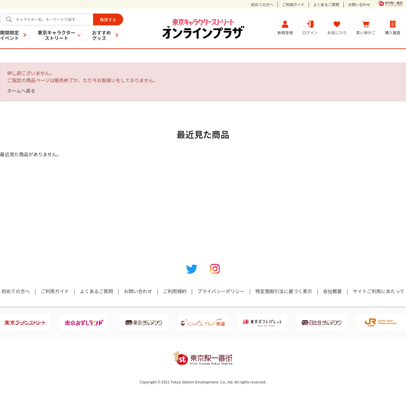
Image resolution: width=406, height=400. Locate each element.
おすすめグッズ (101, 35)
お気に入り (337, 27)
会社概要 (332, 291)
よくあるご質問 (326, 4)
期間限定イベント (9, 35)
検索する (108, 19)
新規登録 (285, 27)
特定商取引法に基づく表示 (283, 291)
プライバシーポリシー (221, 291)
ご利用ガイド (293, 4)
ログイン (310, 27)
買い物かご (366, 27)
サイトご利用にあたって (378, 291)
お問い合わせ (359, 4)
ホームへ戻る (21, 90)
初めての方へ (262, 4)
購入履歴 (393, 27)
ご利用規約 (174, 291)
